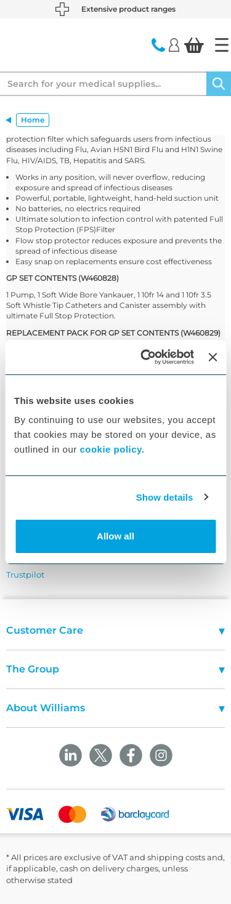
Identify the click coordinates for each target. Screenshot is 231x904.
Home (32, 119)
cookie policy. (111, 449)
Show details (164, 497)
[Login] (174, 44)
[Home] (221, 45)
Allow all (115, 536)
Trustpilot (25, 574)
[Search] (218, 83)
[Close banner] (212, 357)
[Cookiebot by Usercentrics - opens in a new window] (145, 357)
